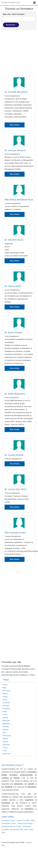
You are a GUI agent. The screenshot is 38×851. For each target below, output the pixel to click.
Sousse (5, 742)
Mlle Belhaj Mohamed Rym (19, 199)
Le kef (5, 715)
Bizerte (5, 694)
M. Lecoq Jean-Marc (15, 489)
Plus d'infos (14, 125)
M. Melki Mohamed (15, 393)
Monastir (6, 727)
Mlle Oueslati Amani (15, 532)
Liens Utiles (7, 816)
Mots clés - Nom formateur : (14, 14)
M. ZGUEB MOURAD (16, 92)
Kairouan (6, 706)
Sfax (4, 733)
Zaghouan (6, 754)
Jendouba (6, 703)
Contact (29, 842)
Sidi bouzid (7, 736)
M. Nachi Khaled (13, 332)
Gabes (5, 697)
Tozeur (5, 748)
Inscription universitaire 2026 (12, 829)
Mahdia (5, 718)
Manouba (6, 721)
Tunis (5, 751)
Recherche (11, 25)
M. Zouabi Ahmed (14, 455)
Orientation (27, 826)
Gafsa (5, 700)
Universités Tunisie (8, 823)
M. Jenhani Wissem (15, 150)
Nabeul (5, 730)
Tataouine (6, 745)
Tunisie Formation (23, 820)
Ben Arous (6, 691)
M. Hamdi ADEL (13, 286)
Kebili (5, 712)
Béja (4, 688)
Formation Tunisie (8, 820)
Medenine (6, 724)
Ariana (5, 685)
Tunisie (6, 680)
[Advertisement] (19, 53)
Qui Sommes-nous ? (12, 765)
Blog (33, 820)
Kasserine (6, 709)
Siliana (5, 739)
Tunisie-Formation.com (10, 2)
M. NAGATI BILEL (14, 239)
